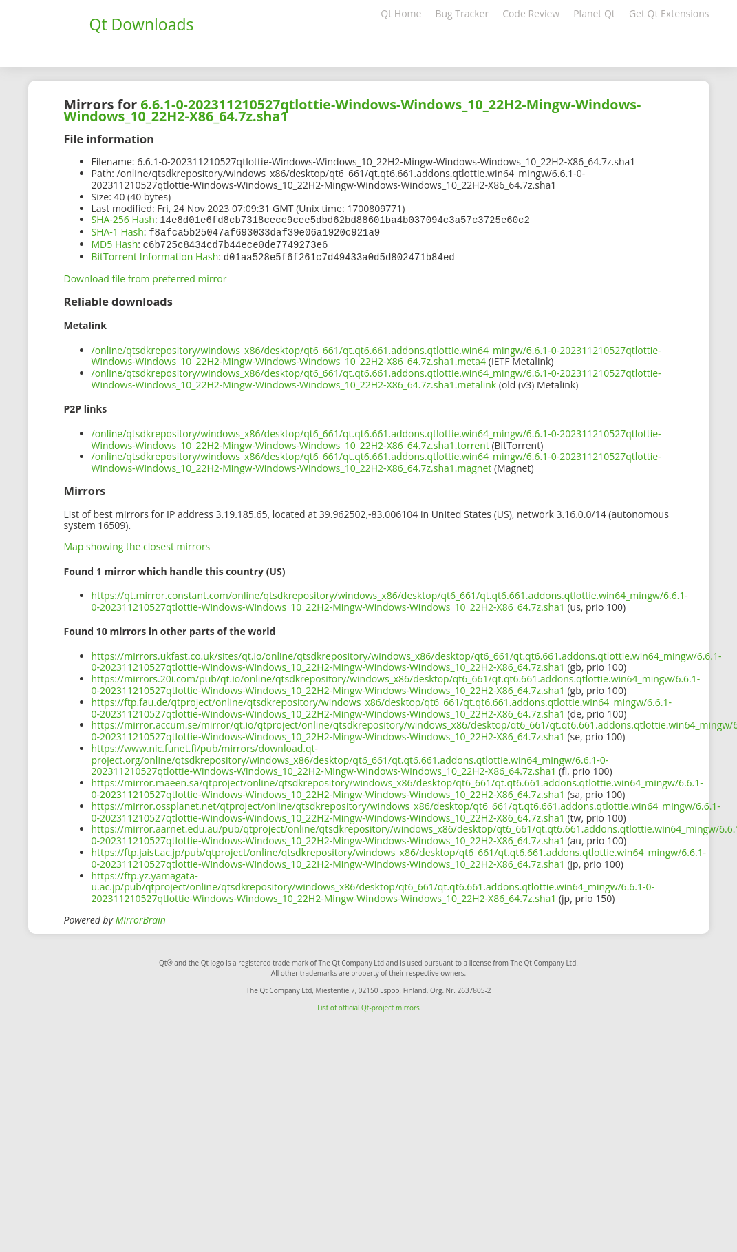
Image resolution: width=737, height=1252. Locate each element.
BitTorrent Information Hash (155, 254)
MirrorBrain (141, 917)
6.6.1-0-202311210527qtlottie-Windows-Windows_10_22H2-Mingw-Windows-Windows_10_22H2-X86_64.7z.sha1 (352, 110)
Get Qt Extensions (669, 13)
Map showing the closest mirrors (137, 543)
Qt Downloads (141, 24)
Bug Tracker (462, 13)
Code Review (530, 13)
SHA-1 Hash (118, 231)
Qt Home (401, 13)
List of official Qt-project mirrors (368, 1005)
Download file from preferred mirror (145, 275)
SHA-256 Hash (123, 219)
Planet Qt (594, 13)
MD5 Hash (115, 242)
